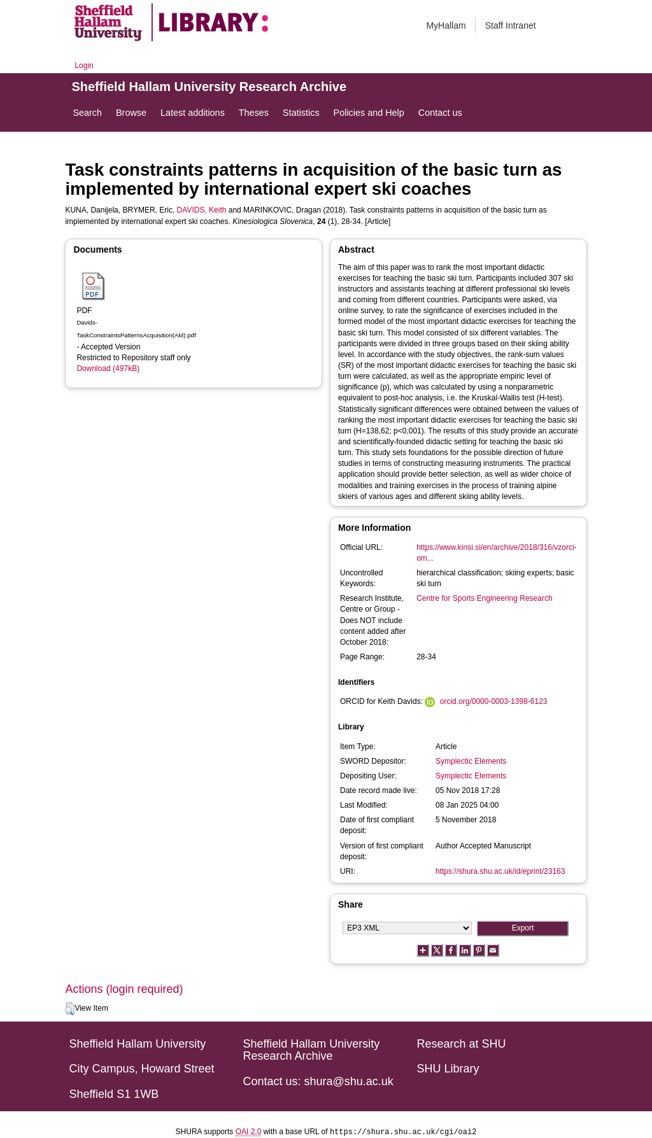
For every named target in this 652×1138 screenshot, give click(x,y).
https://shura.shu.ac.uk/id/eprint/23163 (500, 871)
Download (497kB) (107, 368)
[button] (69, 1008)
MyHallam (445, 25)
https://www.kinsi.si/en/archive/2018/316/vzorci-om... (496, 553)
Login (83, 65)
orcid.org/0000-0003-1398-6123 (494, 701)
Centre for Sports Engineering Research (484, 598)
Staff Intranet (510, 25)
